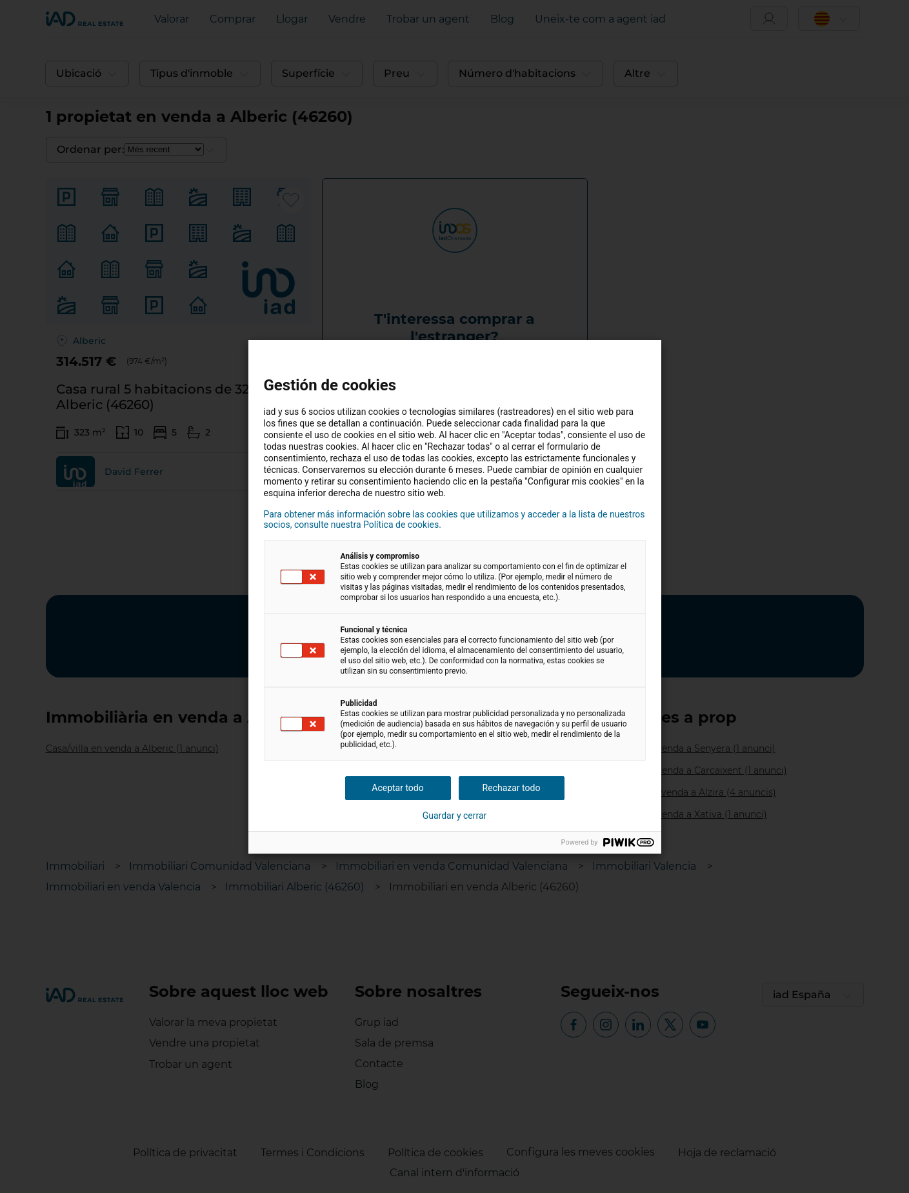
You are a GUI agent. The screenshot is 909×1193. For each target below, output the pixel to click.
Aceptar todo (397, 788)
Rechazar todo (512, 788)
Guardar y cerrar (455, 815)
